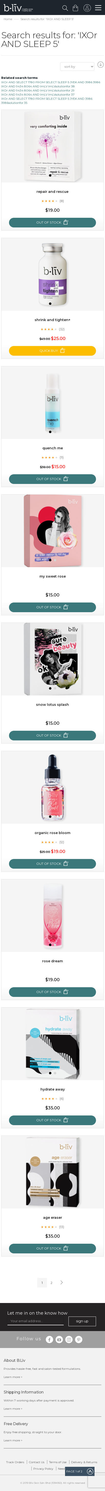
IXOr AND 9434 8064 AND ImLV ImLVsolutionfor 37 (38, 94)
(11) (62, 457)
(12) (61, 842)
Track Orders (15, 1462)
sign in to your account (87, 9)
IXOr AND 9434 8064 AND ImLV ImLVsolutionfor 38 (38, 86)
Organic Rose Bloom (52, 833)
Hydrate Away (52, 1089)
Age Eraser (52, 1217)
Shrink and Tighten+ (52, 320)
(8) (62, 201)
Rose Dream (52, 961)
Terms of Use (58, 1462)
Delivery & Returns (84, 1462)
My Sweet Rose (52, 576)
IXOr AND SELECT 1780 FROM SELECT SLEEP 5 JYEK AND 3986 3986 (50, 82)
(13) (61, 1227)
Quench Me (52, 448)
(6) (62, 1098)
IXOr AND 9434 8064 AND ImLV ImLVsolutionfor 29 (38, 90)
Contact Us (36, 1462)
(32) (62, 329)
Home (8, 19)
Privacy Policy (43, 1468)
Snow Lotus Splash (52, 704)
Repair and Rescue (52, 191)
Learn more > (13, 1377)
